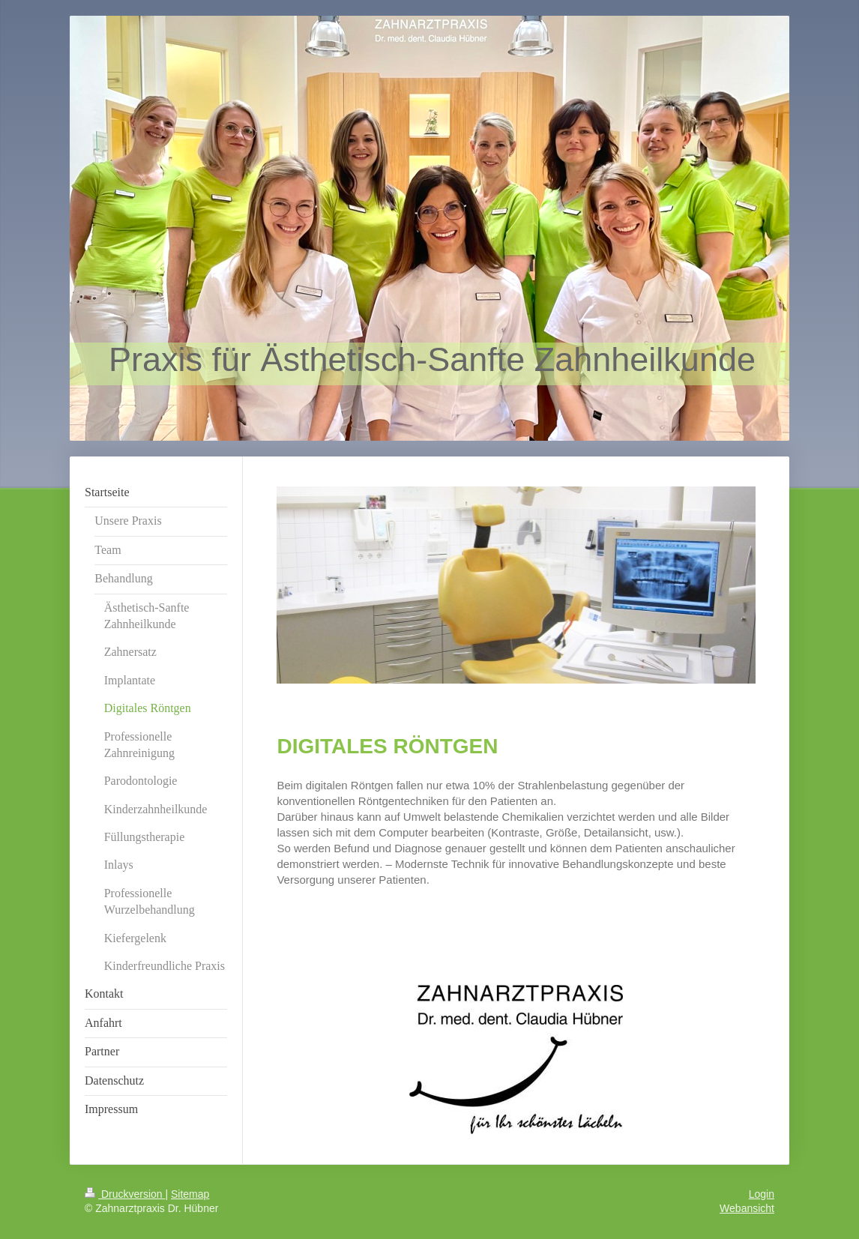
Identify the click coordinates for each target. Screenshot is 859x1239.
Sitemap (190, 1194)
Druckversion (125, 1194)
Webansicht (747, 1208)
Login (761, 1194)
